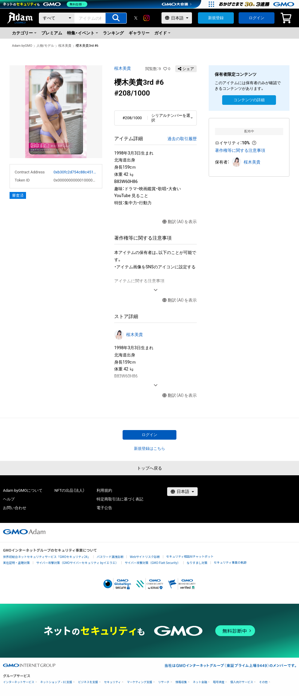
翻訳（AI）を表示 (179, 222)
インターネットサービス (18, 682)
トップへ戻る (149, 468)
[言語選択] (176, 18)
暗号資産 (218, 682)
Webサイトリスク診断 (145, 556)
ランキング (113, 33)
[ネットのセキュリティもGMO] (45, 4)
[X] (136, 18)
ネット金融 (200, 682)
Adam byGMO (22, 46)
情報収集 (181, 682)
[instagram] (147, 18)
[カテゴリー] (57, 18)
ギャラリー (139, 33)
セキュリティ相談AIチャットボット (189, 556)
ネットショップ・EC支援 (56, 682)
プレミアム (51, 33)
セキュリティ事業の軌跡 (230, 562)
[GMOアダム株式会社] (24, 531)
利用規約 (104, 490)
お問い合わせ (14, 508)
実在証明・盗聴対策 (16, 562)
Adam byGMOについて (22, 490)
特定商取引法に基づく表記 (120, 499)
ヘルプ (9, 499)
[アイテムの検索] (116, 18)
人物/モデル (45, 46)
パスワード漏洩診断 (110, 556)
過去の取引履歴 (182, 138)
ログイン (256, 18)
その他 (263, 682)
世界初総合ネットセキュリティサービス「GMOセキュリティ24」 (46, 556)
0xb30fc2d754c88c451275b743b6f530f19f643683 (75, 172)
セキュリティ (112, 682)
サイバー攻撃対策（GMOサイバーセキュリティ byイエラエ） (77, 562)
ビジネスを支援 (88, 682)
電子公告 (104, 508)
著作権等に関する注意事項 (240, 150)
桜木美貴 (64, 46)
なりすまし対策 (197, 562)
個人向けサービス (241, 682)
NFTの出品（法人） (69, 490)
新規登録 (216, 18)
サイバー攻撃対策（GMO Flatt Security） (152, 562)
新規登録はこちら (149, 448)
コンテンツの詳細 (249, 100)
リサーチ (164, 682)
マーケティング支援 (139, 682)
